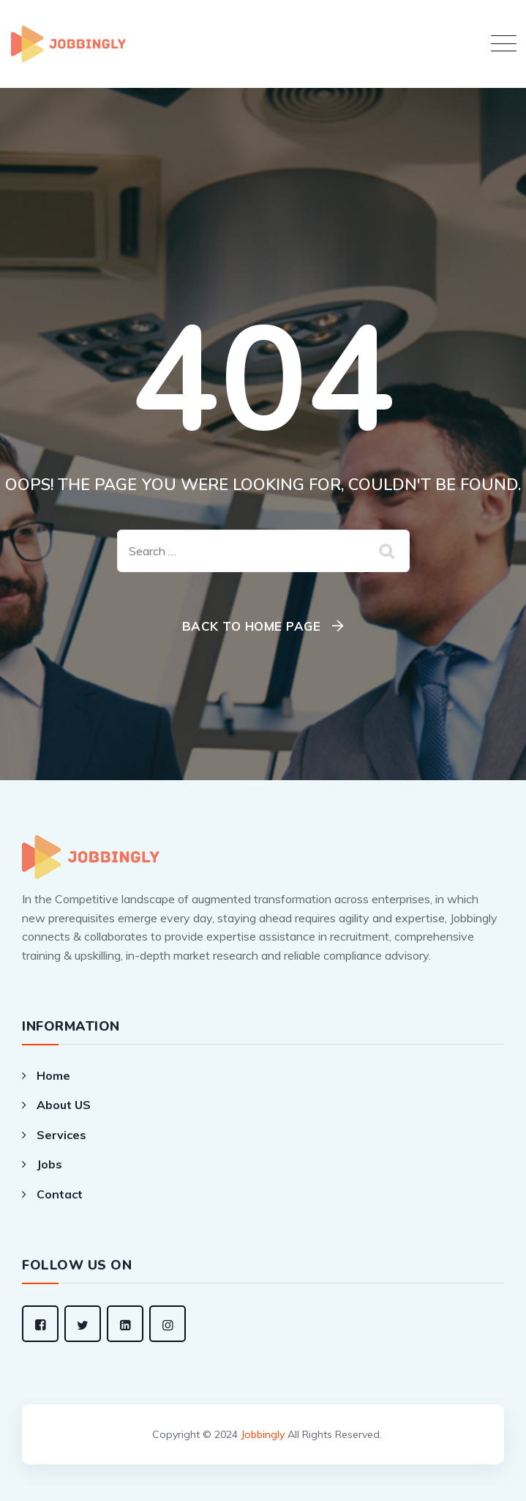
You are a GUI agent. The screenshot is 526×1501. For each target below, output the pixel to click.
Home (53, 1075)
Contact (60, 1194)
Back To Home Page (251, 626)
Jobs (49, 1164)
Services (61, 1134)
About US (64, 1104)
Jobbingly (263, 1434)
